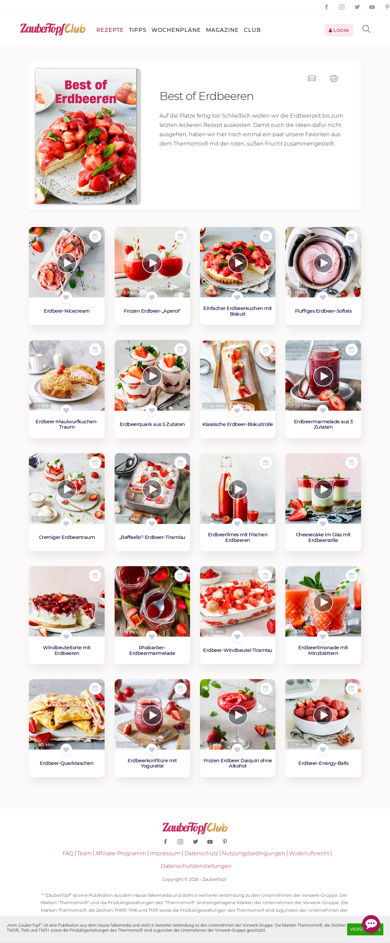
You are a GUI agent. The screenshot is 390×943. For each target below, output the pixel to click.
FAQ (67, 853)
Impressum (165, 853)
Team (84, 853)
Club (252, 30)
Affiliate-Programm (120, 853)
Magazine (222, 30)
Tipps (137, 30)
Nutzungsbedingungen (253, 853)
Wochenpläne (176, 30)
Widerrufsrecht (309, 853)
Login (339, 30)
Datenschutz (201, 853)
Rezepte (110, 30)
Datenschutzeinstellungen (196, 866)
